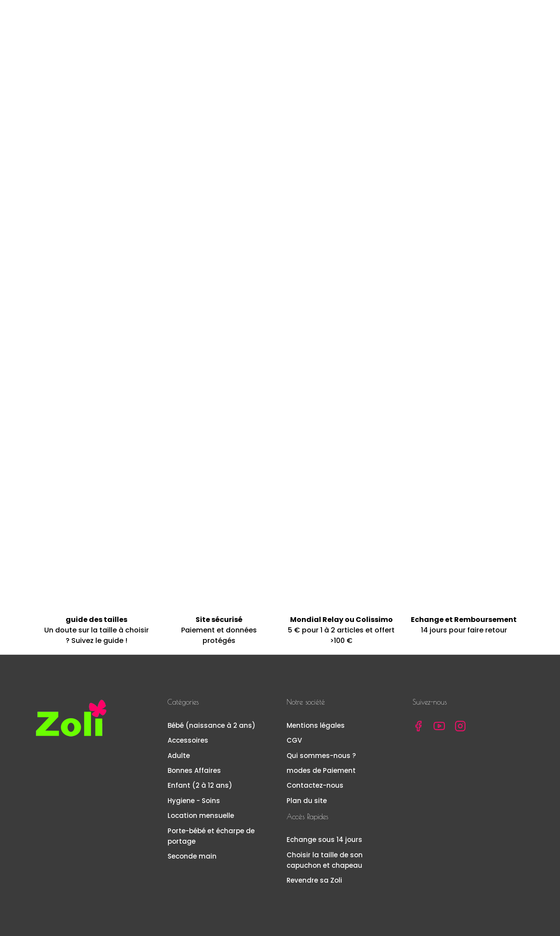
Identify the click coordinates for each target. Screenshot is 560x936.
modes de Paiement (321, 769)
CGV (294, 739)
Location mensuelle (201, 814)
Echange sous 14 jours (324, 839)
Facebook (418, 725)
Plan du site (307, 799)
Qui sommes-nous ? (321, 754)
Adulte (179, 754)
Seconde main (192, 855)
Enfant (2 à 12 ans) (200, 784)
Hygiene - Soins (194, 799)
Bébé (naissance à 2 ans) (212, 724)
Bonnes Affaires (194, 769)
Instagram (460, 725)
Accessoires (188, 739)
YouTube (439, 725)
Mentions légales (316, 724)
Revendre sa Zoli (314, 879)
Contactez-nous (315, 784)
